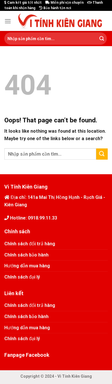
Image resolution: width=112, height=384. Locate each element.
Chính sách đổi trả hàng (29, 243)
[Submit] (102, 39)
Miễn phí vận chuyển (64, 3)
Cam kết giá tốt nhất (23, 3)
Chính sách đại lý (22, 277)
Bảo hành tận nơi (55, 8)
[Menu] (7, 21)
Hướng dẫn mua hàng (27, 266)
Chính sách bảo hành (26, 255)
